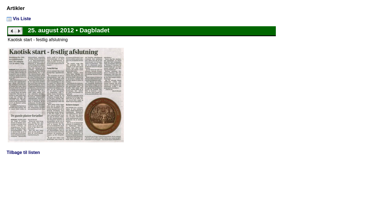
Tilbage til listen (23, 152)
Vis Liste (19, 18)
